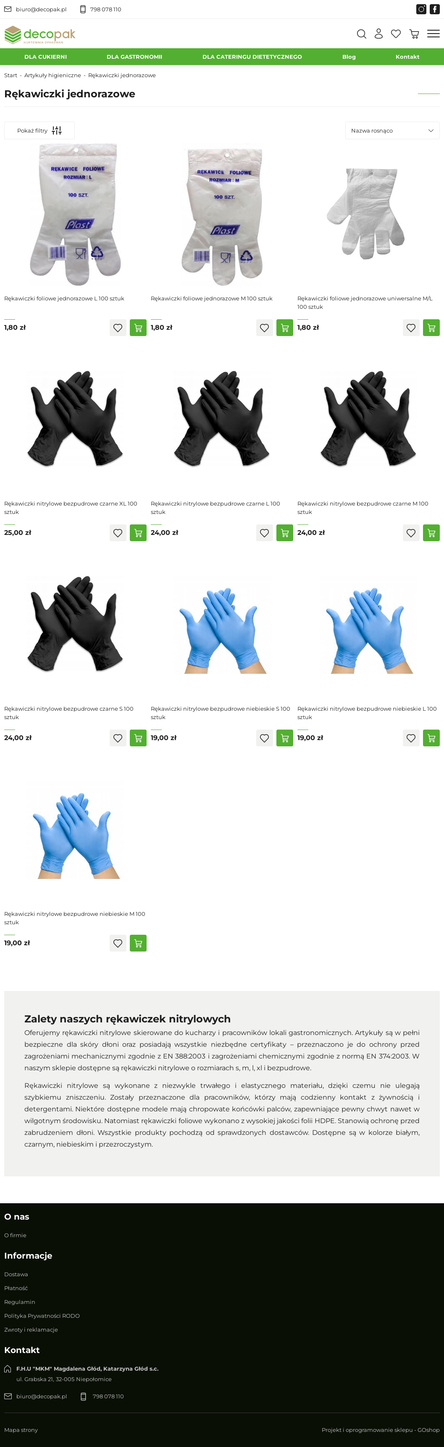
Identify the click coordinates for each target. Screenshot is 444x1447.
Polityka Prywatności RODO (42, 1315)
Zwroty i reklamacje (31, 1329)
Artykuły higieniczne (52, 75)
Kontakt (408, 56)
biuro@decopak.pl (41, 9)
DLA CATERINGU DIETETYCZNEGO (252, 56)
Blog (349, 56)
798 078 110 (105, 9)
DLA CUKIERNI (45, 56)
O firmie (15, 1235)
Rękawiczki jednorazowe (122, 75)
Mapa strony (21, 1429)
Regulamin (19, 1301)
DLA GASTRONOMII (134, 56)
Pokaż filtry (39, 130)
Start (10, 75)
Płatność (16, 1288)
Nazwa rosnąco (372, 130)
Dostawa (16, 1274)
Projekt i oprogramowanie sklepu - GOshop (381, 1429)
